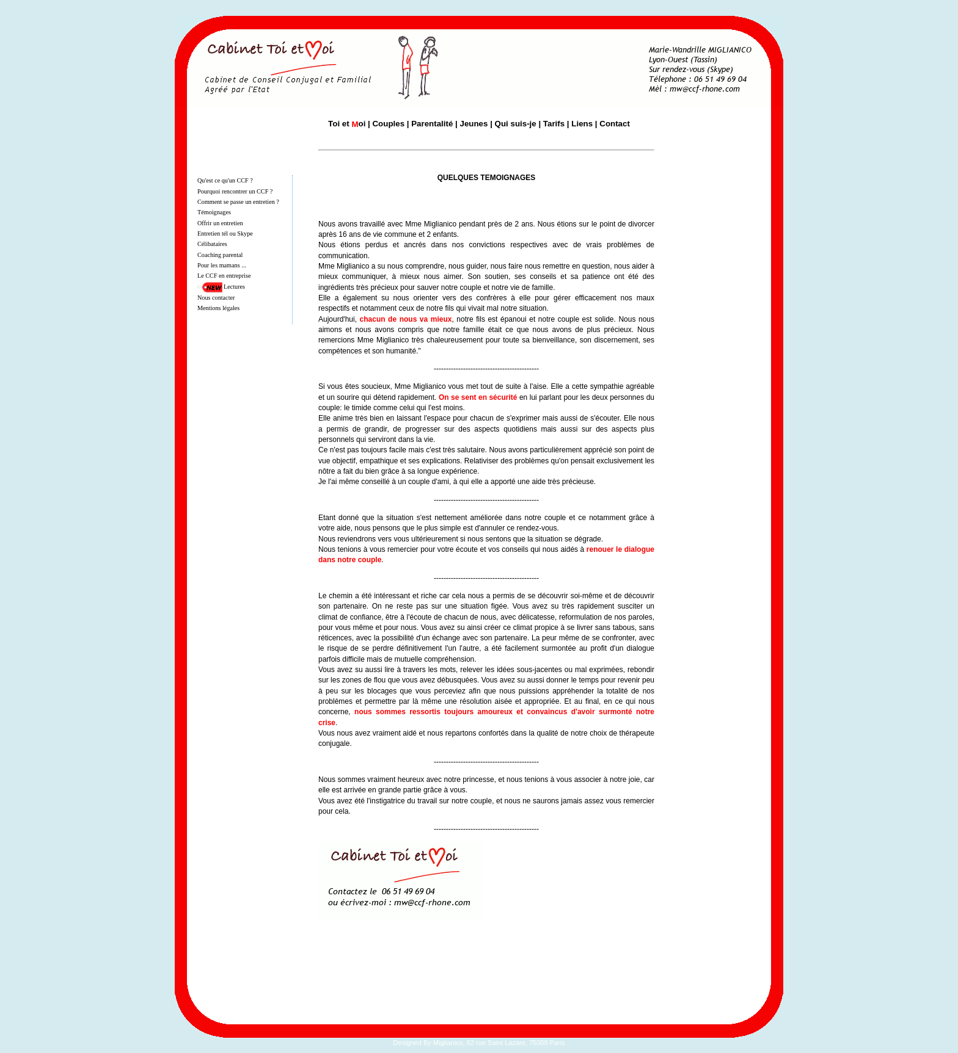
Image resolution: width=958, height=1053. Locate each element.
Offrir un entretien (220, 223)
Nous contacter (216, 297)
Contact (614, 123)
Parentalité (432, 123)
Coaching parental (220, 254)
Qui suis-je (515, 123)
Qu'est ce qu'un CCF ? (225, 180)
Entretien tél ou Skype (225, 233)
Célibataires (212, 244)
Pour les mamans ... (221, 265)
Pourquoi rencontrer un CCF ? (234, 191)
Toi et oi (346, 123)
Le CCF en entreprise (223, 275)
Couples (388, 123)
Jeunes (474, 123)
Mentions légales (218, 308)
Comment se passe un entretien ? (238, 201)
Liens (582, 123)
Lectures (234, 286)
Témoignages (214, 212)
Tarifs (554, 123)
